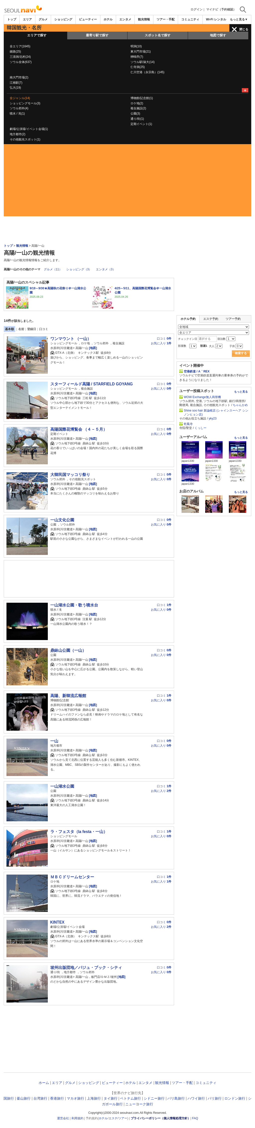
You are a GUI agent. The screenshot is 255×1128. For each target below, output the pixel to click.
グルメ (43, 19)
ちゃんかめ (240, 405)
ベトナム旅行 (130, 1098)
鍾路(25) (15, 51)
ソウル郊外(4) (19, 108)
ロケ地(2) (136, 103)
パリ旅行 (215, 1098)
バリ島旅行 (176, 1098)
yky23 (212, 418)
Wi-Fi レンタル (216, 19)
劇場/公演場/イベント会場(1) (29, 129)
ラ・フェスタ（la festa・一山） (79, 832)
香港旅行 (57, 1098)
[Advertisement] (127, 181)
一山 (54, 741)
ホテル (108, 19)
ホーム (44, 1083)
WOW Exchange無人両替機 (202, 397)
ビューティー (88, 19)
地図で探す (218, 35)
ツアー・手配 (166, 19)
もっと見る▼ (239, 19)
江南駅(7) (16, 82)
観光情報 (144, 19)
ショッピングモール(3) (25, 103)
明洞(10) (136, 46)
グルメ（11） (53, 269)
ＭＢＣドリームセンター (72, 877)
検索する (241, 353)
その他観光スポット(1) (25, 139)
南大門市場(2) (19, 77)
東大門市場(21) (140, 51)
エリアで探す (37, 35)
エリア (27, 19)
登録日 (31, 329)
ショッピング (63, 19)
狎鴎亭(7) (136, 57)
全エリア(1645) (20, 46)
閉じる (243, 29)
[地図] (92, 348)
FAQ (195, 1118)
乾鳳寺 (188, 424)
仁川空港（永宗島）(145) (147, 72)
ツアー (122, 1118)
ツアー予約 (233, 319)
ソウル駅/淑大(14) (142, 62)
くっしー (200, 428)
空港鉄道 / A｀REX (196, 371)
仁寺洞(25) (137, 67)
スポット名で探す (158, 35)
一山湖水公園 (62, 786)
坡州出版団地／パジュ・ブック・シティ (86, 967)
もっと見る (241, 391)
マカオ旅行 (75, 1098)
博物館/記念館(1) (141, 98)
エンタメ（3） (106, 269)
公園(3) (135, 113)
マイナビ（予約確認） (221, 9)
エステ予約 (210, 319)
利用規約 (77, 1118)
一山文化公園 (62, 520)
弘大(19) (15, 87)
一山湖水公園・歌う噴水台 (74, 605)
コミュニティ (190, 19)
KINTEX (57, 922)
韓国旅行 (7, 1098)
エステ (113, 1118)
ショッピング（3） (79, 269)
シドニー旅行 (154, 1098)
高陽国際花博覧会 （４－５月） (78, 429)
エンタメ (125, 19)
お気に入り (161, 343)
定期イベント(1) (141, 124)
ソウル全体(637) (21, 62)
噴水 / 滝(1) (17, 113)
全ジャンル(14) (20, 98)
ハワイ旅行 (196, 1098)
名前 (21, 329)
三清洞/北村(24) (20, 57)
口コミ (43, 329)
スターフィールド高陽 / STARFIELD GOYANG (91, 384)
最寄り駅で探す (97, 35)
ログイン (196, 9)
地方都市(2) (17, 134)
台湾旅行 (40, 1098)
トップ (11, 19)
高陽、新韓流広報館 (68, 696)
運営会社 (63, 1118)
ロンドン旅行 (234, 1098)
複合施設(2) (138, 108)
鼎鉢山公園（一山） (68, 650)
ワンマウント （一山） (70, 339)
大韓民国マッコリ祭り (70, 475)
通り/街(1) (137, 118)
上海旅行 (94, 1098)
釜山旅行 (24, 1098)
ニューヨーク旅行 (139, 1104)
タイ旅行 (111, 1098)
